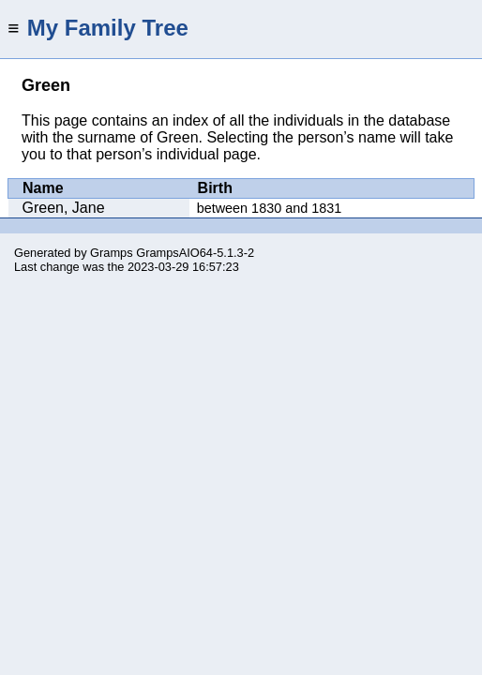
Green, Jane (64, 208)
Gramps (111, 253)
